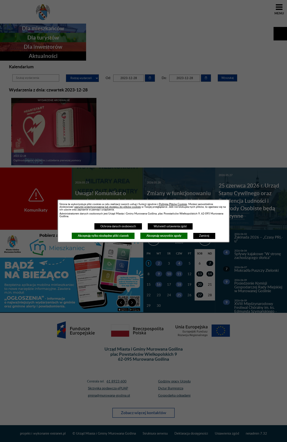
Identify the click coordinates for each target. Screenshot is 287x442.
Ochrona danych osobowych (118, 226)
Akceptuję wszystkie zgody (163, 235)
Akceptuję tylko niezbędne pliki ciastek (103, 235)
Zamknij (204, 235)
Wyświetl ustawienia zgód (170, 226)
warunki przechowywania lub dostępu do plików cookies (107, 207)
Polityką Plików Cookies (173, 204)
